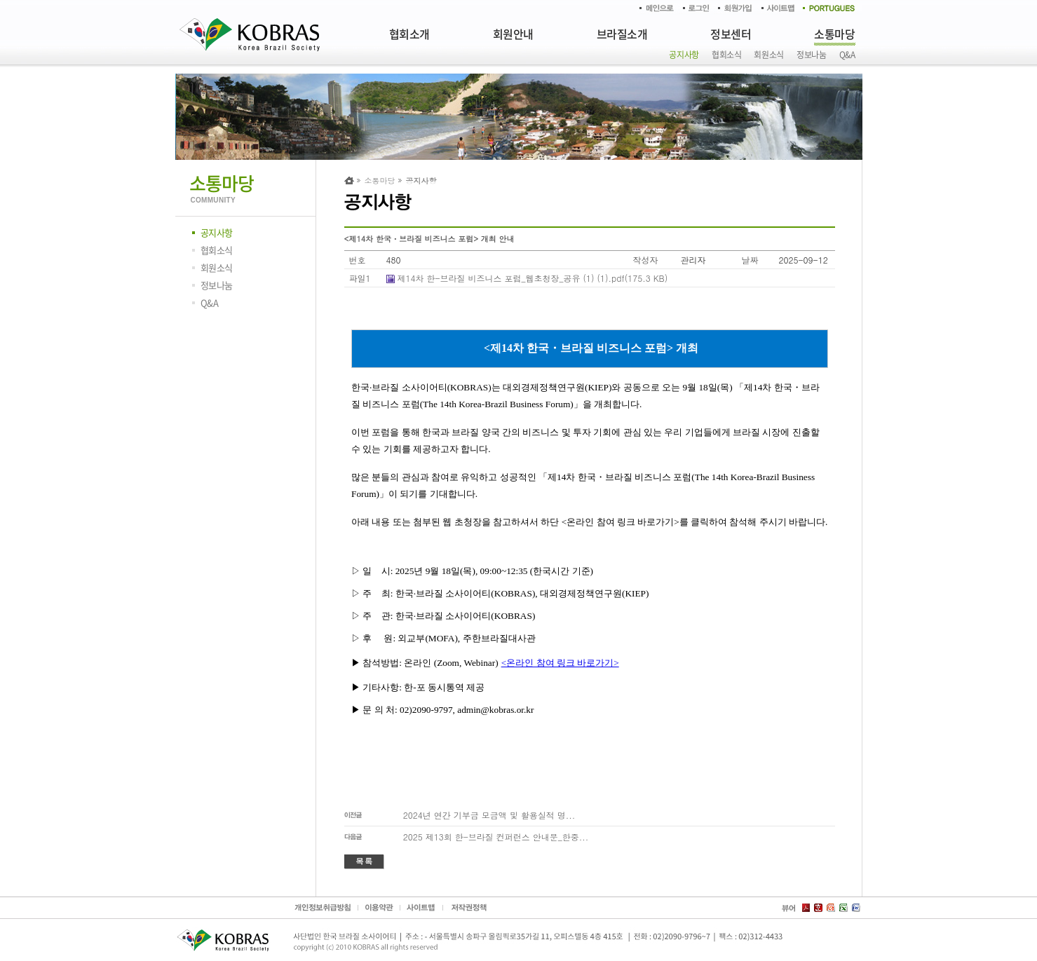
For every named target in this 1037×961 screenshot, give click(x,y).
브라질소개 (622, 33)
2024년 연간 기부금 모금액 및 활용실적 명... (489, 815)
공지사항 (684, 55)
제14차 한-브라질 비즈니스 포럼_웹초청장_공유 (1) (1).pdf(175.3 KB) (533, 278)
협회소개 (409, 33)
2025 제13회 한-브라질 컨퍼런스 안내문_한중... (496, 837)
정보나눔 (812, 55)
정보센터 (730, 33)
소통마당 (834, 33)
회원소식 (769, 55)
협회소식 (727, 55)
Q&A (847, 55)
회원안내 (513, 33)
